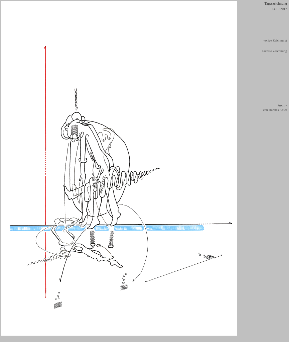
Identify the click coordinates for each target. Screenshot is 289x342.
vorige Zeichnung (275, 40)
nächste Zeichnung (274, 51)
